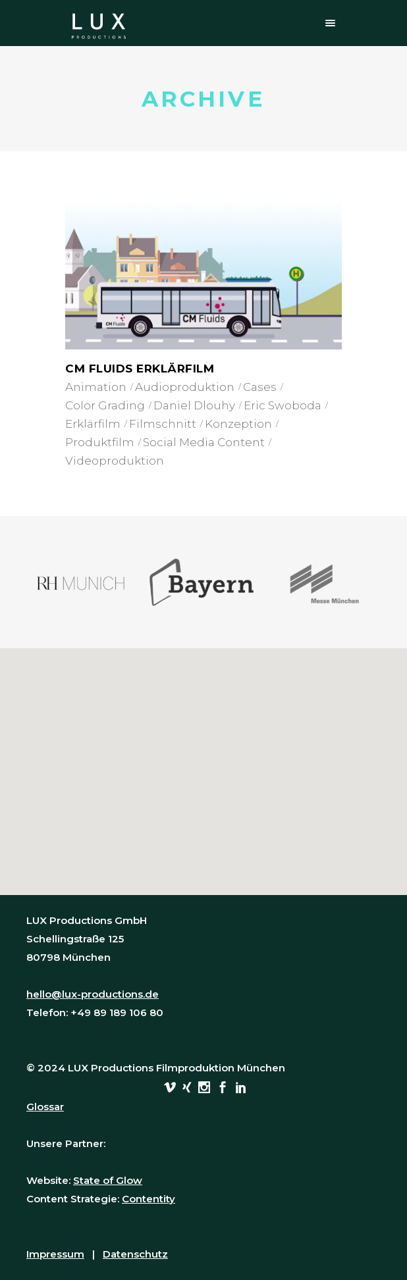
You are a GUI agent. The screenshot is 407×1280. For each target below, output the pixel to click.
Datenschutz (135, 1254)
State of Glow (107, 1180)
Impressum (55, 1254)
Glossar (45, 1106)
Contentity (148, 1198)
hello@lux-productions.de (92, 994)
